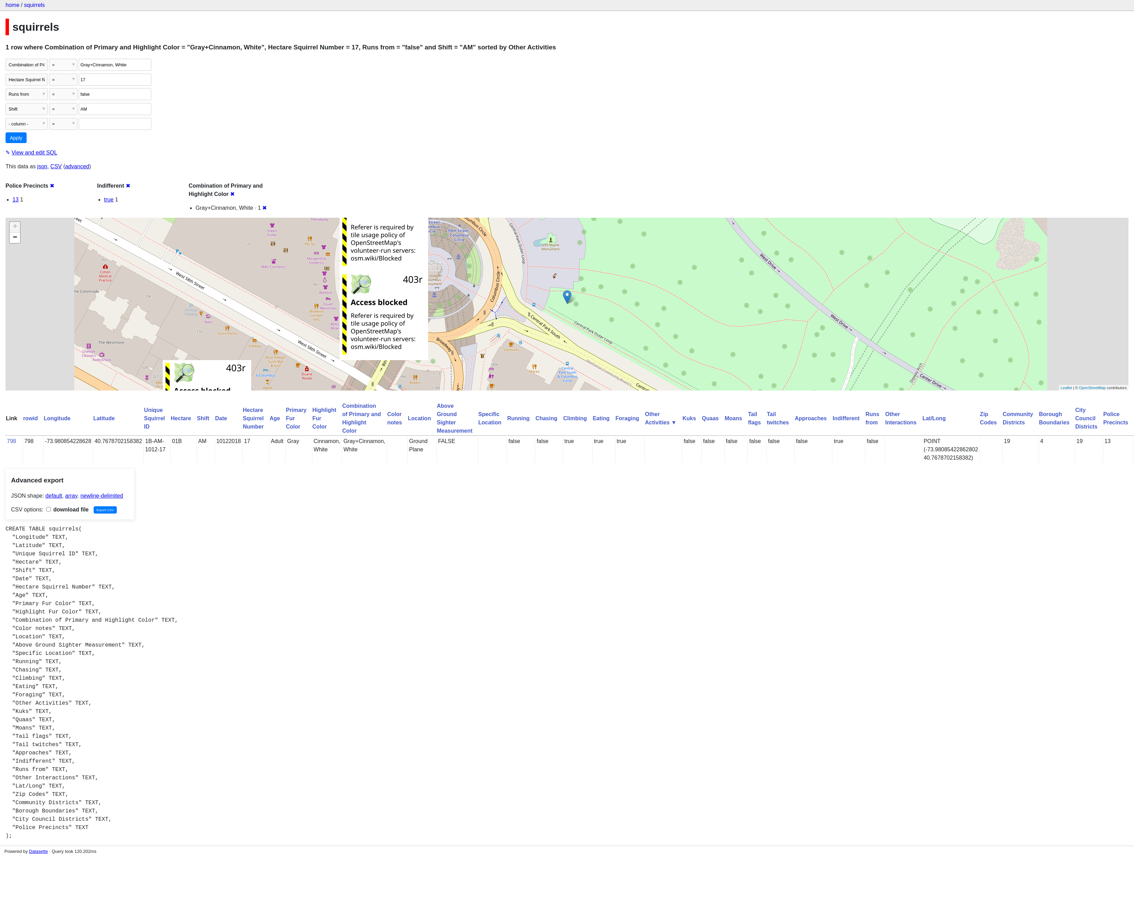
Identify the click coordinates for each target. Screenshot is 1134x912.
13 (15, 200)
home (12, 5)
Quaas (710, 418)
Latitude (104, 418)
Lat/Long (934, 418)
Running (518, 418)
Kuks (689, 418)
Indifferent (846, 418)
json (42, 166)
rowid (30, 418)
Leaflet (1066, 388)
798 (11, 441)
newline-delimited (102, 496)
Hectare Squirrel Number (253, 418)
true (109, 200)
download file (67, 510)
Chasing (546, 418)
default (54, 496)
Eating (601, 418)
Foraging (627, 418)
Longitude (57, 418)
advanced (77, 166)
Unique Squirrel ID (154, 418)
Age (275, 418)
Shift (203, 418)
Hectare (181, 418)
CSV (56, 166)
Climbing (575, 418)
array (71, 496)
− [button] (15, 238)
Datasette (38, 851)
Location (419, 418)
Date (221, 418)
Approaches (810, 418)
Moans (733, 418)
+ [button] (15, 227)
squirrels (34, 5)
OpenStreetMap (1092, 388)
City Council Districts (1086, 418)
